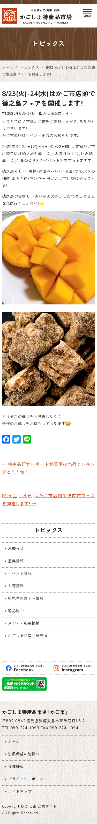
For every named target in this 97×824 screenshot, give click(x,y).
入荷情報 (16, 586)
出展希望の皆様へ (23, 754)
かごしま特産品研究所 (27, 635)
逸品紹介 (16, 611)
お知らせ (16, 548)
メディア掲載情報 (23, 623)
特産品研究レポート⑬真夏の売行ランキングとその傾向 (48, 468)
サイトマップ (20, 791)
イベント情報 (20, 573)
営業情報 (16, 561)
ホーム (14, 741)
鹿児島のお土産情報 (25, 598)
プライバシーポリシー (27, 779)
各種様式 (16, 766)
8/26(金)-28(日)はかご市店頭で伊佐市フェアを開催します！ (48, 500)
